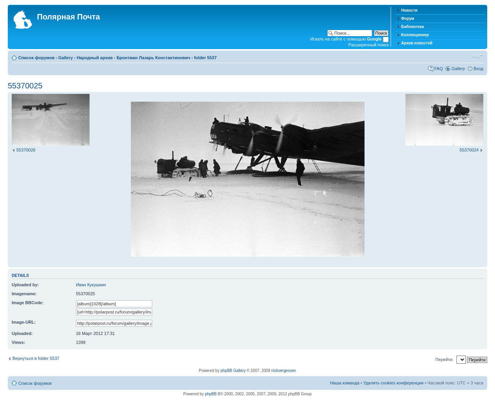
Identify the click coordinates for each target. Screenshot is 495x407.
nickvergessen (283, 370)
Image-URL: (24, 322)
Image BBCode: (28, 302)
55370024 (469, 150)
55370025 (25, 85)
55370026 (25, 150)
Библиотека (412, 27)
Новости (409, 10)
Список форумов (36, 57)
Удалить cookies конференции (393, 383)
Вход (478, 68)
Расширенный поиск (368, 44)
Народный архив (95, 57)
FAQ (438, 68)
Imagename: (24, 293)
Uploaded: (22, 333)
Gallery (65, 57)
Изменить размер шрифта (477, 56)
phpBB (211, 394)
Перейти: (444, 359)
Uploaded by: (25, 284)
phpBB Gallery (232, 370)
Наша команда (344, 383)
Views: (18, 342)
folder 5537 (205, 57)
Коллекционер (415, 35)
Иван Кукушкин (91, 284)
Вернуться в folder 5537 (35, 358)
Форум (407, 18)
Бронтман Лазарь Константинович (153, 57)
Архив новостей (416, 43)
